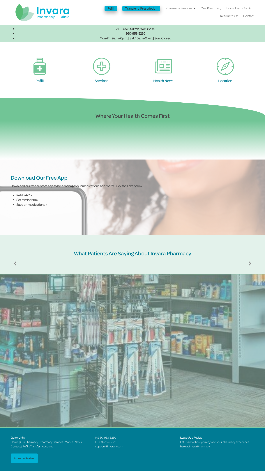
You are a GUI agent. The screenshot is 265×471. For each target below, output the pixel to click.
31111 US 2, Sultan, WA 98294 (135, 29)
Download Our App (240, 8)
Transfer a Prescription (141, 8)
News (78, 442)
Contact (248, 16)
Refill (110, 8)
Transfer (35, 446)
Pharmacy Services (51, 442)
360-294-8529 (107, 442)
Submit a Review (24, 458)
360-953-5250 (135, 33)
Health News (163, 80)
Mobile (69, 442)
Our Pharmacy (211, 8)
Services (101, 80)
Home (14, 442)
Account (47, 446)
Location (225, 80)
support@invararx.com (109, 446)
